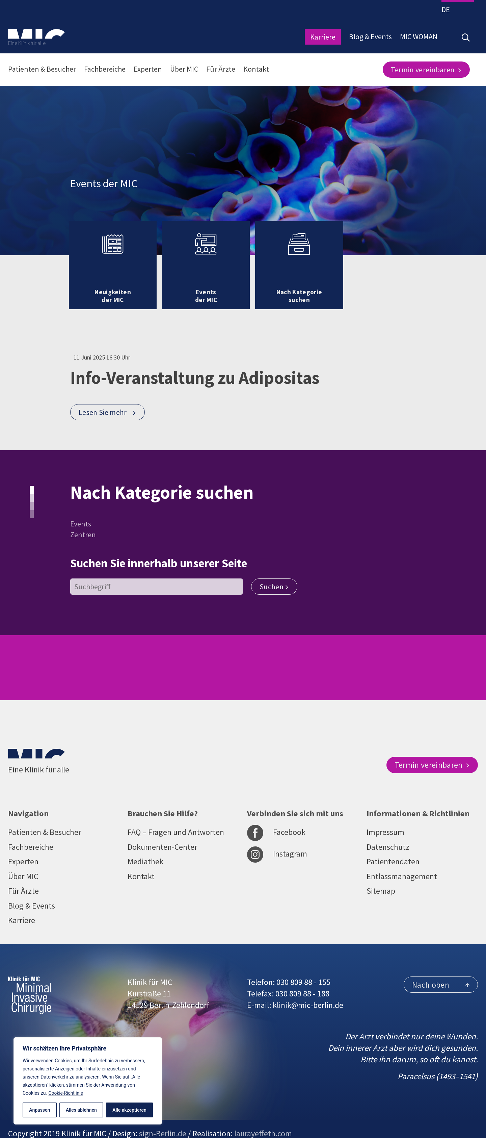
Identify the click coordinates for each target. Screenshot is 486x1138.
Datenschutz (388, 831)
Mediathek (145, 846)
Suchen (275, 571)
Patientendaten (393, 846)
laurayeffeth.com (263, 1118)
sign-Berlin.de (162, 1118)
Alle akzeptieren (129, 1110)
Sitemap (381, 876)
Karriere (322, 37)
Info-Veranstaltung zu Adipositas (200, 362)
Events (80, 509)
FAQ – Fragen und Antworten (176, 816)
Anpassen (39, 1110)
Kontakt (256, 69)
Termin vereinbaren (426, 69)
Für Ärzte (220, 69)
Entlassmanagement (402, 861)
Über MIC (184, 69)
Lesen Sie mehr (108, 397)
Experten (148, 69)
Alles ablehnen (81, 1110)
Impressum (385, 816)
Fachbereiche (105, 69)
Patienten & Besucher (42, 69)
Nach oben (440, 970)
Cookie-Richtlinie (66, 1093)
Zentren (83, 519)
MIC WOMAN (418, 36)
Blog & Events (370, 36)
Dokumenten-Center (162, 831)
